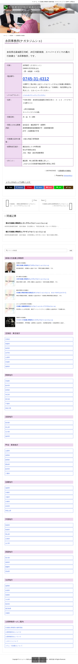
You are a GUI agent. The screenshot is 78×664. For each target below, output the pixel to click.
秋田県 (7, 348)
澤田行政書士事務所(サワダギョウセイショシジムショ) (32, 265)
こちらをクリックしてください (34, 95)
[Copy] (68, 187)
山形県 (7, 357)
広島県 (7, 539)
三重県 (7, 473)
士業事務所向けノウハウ (13, 636)
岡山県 (7, 534)
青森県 (7, 344)
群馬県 (7, 390)
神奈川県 (8, 408)
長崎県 (7, 595)
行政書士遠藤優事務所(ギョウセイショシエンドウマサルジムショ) (36, 306)
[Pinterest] (29, 187)
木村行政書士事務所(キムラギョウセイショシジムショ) (32, 279)
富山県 (7, 427)
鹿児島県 (8, 608)
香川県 (7, 558)
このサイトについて (11, 641)
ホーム (35, 1)
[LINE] (58, 187)
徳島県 (7, 562)
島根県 (7, 529)
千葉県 (7, 403)
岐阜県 (7, 469)
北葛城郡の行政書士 (20, 35)
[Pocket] (49, 187)
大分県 (7, 599)
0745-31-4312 (36, 78)
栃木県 (7, 385)
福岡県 (7, 586)
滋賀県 (7, 488)
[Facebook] (19, 187)
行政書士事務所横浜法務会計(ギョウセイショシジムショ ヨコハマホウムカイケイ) (41, 292)
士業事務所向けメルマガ (13, 632)
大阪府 (7, 497)
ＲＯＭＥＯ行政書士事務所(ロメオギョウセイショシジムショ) (34, 320)
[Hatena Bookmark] (39, 187)
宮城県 (7, 362)
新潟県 (7, 422)
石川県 (7, 432)
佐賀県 (7, 590)
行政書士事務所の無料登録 (47, 1)
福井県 (7, 436)
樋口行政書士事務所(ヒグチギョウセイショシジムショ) (26, 232)
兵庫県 (7, 501)
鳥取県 (7, 525)
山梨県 (7, 451)
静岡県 (7, 460)
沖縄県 (7, 613)
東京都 (7, 399)
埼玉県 (7, 394)
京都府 (7, 492)
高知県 (7, 571)
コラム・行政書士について (13, 646)
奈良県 (11, 35)
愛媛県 (7, 567)
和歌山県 (8, 510)
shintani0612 (68, 175)
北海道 (7, 339)
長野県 (7, 455)
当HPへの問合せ (70, 1)
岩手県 (7, 353)
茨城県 (7, 381)
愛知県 (7, 464)
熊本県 (7, 604)
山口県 (7, 543)
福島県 (7, 366)
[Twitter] (9, 187)
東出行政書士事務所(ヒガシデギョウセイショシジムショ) (26, 223)
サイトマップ (60, 1)
